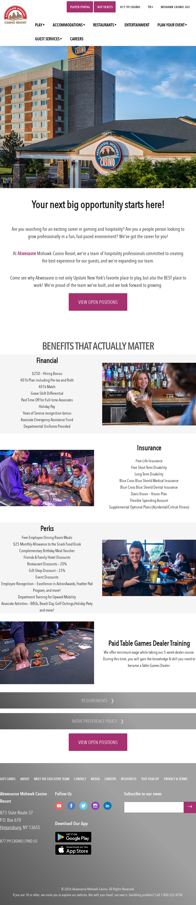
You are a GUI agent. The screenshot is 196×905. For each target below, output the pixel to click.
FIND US (31, 841)
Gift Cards (7, 779)
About (24, 779)
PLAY (38, 25)
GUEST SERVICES (47, 39)
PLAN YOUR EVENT (171, 25)
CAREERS (76, 39)
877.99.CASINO (130, 7)
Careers (110, 779)
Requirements (94, 700)
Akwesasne (26, 253)
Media (95, 779)
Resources (128, 779)
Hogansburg (10, 827)
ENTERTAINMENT (136, 25)
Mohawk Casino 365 (175, 7)
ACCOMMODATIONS (68, 25)
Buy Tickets (105, 7)
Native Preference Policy (94, 721)
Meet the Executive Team (51, 779)
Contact (80, 779)
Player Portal (80, 7)
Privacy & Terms (175, 779)
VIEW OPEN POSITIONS (98, 302)
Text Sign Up (150, 779)
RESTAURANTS (103, 25)
